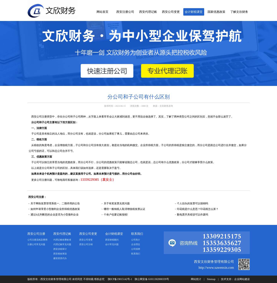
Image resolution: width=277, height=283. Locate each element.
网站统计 (196, 279)
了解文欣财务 (239, 11)
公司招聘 (135, 249)
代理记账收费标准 (62, 239)
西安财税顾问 (112, 239)
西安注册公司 (125, 11)
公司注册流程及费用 (37, 239)
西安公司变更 (171, 11)
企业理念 (135, 244)
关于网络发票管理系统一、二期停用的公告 (55, 203)
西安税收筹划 (60, 253)
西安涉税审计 (60, 249)
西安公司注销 (86, 244)
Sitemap (211, 279)
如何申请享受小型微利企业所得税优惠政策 (55, 209)
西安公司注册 (36, 233)
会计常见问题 (112, 244)
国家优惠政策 (216, 11)
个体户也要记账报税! (116, 214)
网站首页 (102, 11)
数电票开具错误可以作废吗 (192, 214)
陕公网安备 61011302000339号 (152, 279)
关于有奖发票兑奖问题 (117, 203)
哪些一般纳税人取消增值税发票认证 (124, 209)
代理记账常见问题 (62, 244)
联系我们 (137, 233)
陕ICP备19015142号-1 (120, 279)
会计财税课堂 (194, 11)
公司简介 (135, 239)
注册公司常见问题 (36, 244)
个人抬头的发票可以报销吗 (192, 203)
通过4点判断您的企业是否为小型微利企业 (55, 214)
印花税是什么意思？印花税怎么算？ (197, 209)
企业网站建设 (242, 279)
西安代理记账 (148, 11)
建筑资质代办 (60, 258)
